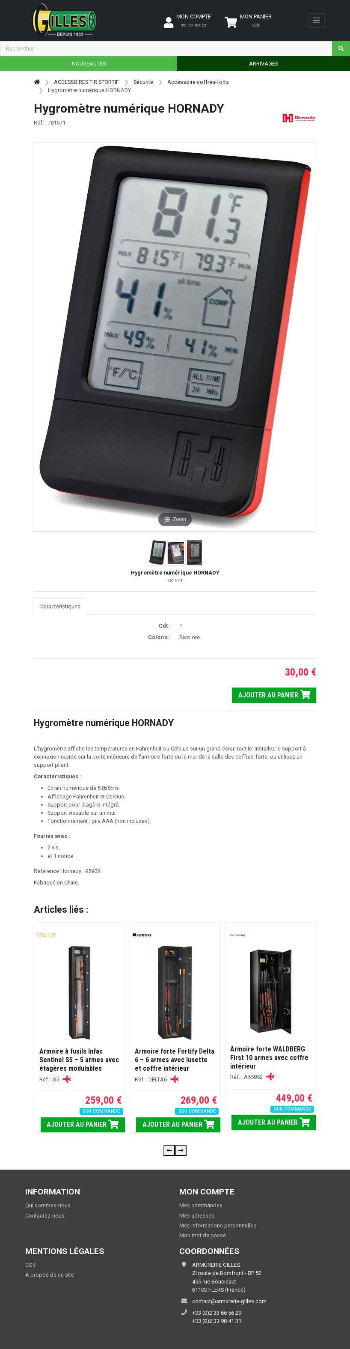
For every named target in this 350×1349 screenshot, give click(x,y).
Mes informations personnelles (217, 1225)
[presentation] (169, 1150)
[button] (158, 553)
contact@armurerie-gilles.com (229, 1301)
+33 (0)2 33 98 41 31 (216, 1321)
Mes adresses (196, 1215)
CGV (30, 1265)
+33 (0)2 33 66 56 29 (216, 1313)
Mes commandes (200, 1205)
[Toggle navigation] (316, 20)
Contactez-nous (45, 1215)
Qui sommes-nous (48, 1205)
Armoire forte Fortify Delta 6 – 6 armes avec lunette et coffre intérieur (174, 1059)
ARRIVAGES (263, 63)
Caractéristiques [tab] (60, 606)
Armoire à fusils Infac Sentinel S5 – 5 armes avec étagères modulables (79, 1059)
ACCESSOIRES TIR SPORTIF (86, 82)
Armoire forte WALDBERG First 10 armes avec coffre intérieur (269, 1057)
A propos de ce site (49, 1275)
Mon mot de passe (202, 1235)
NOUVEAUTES (89, 63)
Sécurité (143, 82)
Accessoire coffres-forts (198, 82)
